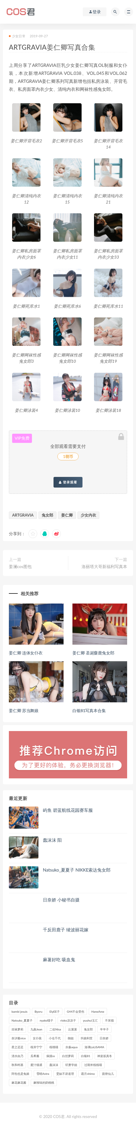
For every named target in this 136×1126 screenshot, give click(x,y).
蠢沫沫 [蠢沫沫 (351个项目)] (53, 1065)
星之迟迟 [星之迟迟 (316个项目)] (17, 1047)
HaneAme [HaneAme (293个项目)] (97, 1011)
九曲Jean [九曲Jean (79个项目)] (36, 1029)
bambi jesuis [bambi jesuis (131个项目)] (19, 1011)
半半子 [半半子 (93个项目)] (104, 1029)
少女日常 (17, 36)
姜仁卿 (67, 515)
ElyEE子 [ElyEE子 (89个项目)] (54, 1011)
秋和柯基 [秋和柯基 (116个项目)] (17, 1065)
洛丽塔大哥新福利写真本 (104, 566)
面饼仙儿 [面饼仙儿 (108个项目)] (108, 1073)
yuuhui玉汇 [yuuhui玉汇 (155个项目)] (90, 1020)
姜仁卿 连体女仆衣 (26, 652)
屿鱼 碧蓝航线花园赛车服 (68, 810)
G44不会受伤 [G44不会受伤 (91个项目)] (75, 1011)
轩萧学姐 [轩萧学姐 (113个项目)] (71, 1065)
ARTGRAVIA (23, 515)
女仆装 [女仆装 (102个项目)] (37, 1038)
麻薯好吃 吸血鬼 (59, 959)
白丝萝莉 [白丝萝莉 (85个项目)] (68, 1056)
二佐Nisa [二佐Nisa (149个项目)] (55, 1029)
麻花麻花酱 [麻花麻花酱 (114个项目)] (19, 1082)
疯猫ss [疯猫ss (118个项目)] (50, 1056)
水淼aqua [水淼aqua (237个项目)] (71, 1047)
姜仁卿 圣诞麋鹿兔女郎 (93, 652)
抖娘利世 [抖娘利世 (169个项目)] (87, 1038)
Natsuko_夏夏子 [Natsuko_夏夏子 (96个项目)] (22, 1020)
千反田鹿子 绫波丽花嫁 (65, 929)
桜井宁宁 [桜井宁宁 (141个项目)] (36, 1047)
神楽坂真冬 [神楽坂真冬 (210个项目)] (104, 1056)
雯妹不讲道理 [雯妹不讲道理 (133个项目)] (65, 1073)
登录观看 (68, 482)
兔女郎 (47, 515)
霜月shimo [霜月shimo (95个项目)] (88, 1073)
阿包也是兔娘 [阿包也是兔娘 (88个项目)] (20, 1073)
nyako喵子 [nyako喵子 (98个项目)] (46, 1020)
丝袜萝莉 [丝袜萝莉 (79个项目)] (17, 1029)
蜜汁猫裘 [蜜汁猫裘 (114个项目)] (36, 1065)
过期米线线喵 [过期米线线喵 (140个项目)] (93, 1065)
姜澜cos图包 (20, 566)
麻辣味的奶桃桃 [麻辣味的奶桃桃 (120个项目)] (43, 1082)
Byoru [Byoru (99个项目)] (38, 1011)
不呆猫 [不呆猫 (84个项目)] (109, 1020)
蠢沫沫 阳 (52, 840)
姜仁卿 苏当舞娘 (23, 710)
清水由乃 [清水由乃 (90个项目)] (17, 1056)
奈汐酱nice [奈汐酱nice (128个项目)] (19, 1038)
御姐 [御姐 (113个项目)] (71, 1038)
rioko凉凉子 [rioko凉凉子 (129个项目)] (68, 1020)
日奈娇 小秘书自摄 (61, 899)
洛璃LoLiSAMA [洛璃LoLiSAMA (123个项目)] (94, 1047)
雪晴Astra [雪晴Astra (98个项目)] (42, 1073)
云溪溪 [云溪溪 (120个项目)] (72, 1029)
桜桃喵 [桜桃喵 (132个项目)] (53, 1047)
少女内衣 (88, 515)
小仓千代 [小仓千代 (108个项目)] (55, 1038)
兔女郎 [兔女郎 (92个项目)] (88, 1029)
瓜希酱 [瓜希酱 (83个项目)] (34, 1056)
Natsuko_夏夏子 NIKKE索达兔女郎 (77, 869)
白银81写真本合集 (89, 710)
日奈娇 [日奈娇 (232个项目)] (104, 1038)
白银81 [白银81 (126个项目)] (85, 1056)
